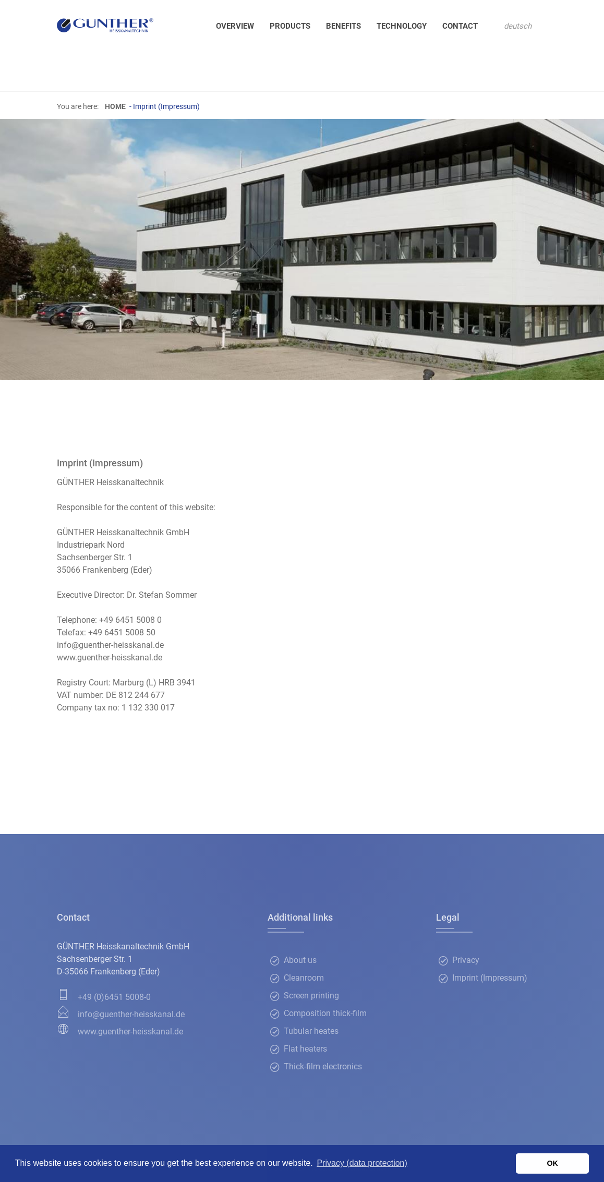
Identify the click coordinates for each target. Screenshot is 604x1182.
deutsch (517, 26)
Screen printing (311, 996)
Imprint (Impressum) (489, 978)
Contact (460, 26)
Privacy (465, 960)
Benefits (343, 26)
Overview (235, 26)
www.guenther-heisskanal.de (130, 1031)
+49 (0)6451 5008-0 (114, 997)
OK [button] (552, 1163)
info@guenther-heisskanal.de (131, 1014)
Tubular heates (311, 1031)
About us (300, 960)
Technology (402, 26)
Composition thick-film (325, 1013)
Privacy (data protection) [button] (362, 1163)
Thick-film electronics (323, 1067)
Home (115, 106)
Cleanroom (304, 978)
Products (290, 26)
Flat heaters (305, 1049)
